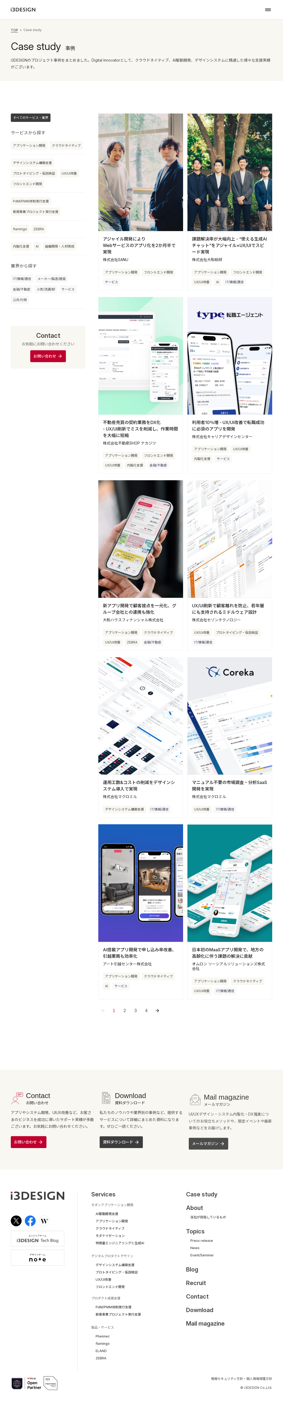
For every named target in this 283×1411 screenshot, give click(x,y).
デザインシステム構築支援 (32, 163)
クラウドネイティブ (66, 146)
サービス (68, 289)
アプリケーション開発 (29, 146)
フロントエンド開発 (27, 184)
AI (37, 246)
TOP (14, 30)
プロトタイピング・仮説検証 (34, 173)
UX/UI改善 (69, 173)
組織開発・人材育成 (59, 246)
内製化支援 (21, 246)
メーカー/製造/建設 (52, 279)
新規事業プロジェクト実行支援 (35, 212)
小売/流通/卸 (46, 289)
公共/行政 (20, 300)
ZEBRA (38, 229)
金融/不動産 (21, 289)
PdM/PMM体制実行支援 (31, 201)
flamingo (20, 229)
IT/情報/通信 (22, 279)
